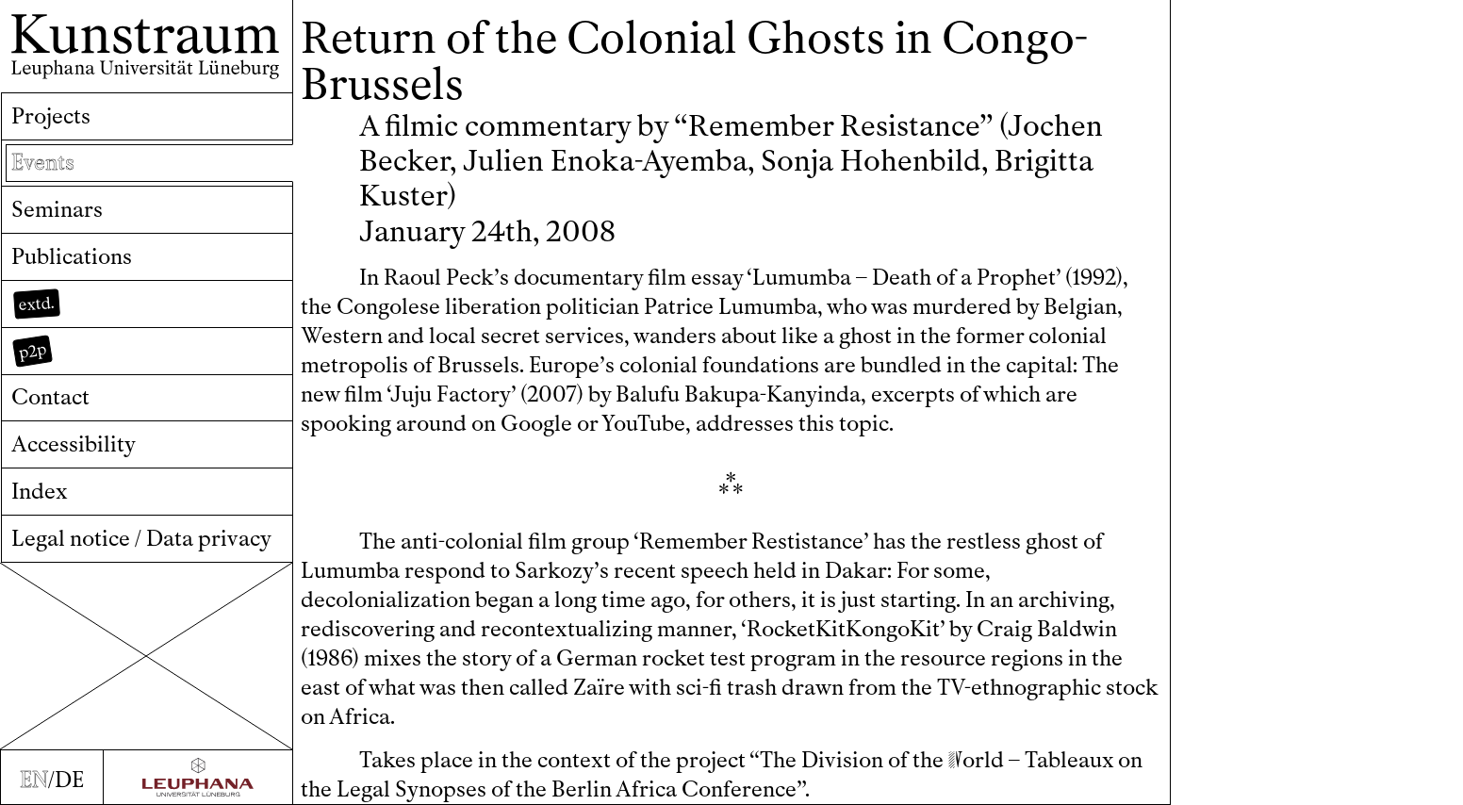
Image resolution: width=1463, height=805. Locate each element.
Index (39, 491)
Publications (71, 257)
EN (34, 780)
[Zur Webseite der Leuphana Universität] (198, 777)
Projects (50, 116)
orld (976, 760)
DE (69, 780)
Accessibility (73, 444)
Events (42, 162)
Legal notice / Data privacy (141, 538)
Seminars (57, 209)
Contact (50, 397)
